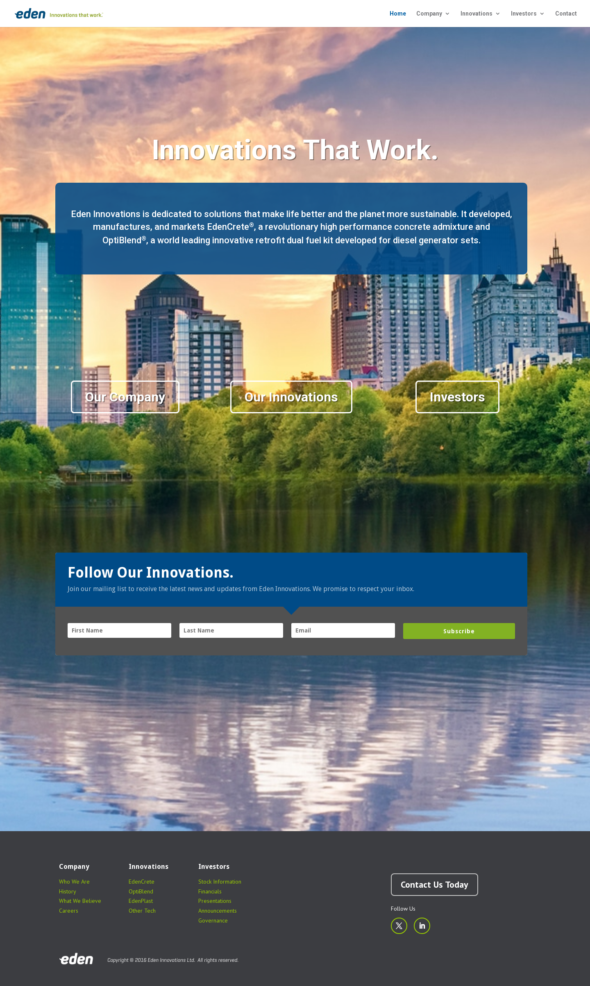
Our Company (125, 397)
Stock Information (219, 881)
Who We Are (74, 881)
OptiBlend (141, 891)
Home (398, 14)
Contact (566, 14)
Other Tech (142, 910)
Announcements (217, 910)
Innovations (476, 14)
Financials (210, 891)
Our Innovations (291, 397)
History (67, 891)
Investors (524, 14)
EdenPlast (141, 900)
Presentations (214, 900)
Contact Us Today (434, 884)
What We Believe (80, 900)
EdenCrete (141, 881)
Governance (213, 920)
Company (429, 14)
